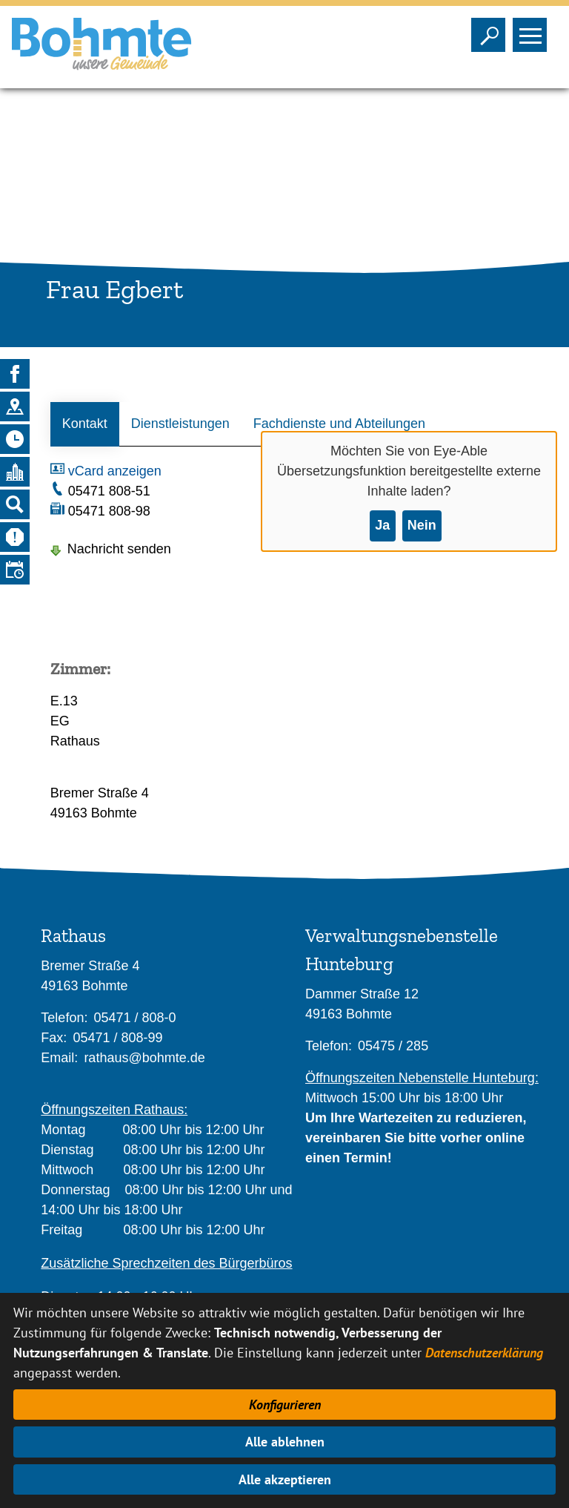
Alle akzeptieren (285, 1479)
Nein (421, 525)
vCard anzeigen (115, 471)
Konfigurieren (285, 1404)
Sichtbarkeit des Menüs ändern (533, 30)
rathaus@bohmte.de (144, 1057)
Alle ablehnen (285, 1441)
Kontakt (84, 423)
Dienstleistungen (180, 423)
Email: (59, 1057)
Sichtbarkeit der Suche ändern (491, 30)
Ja (382, 525)
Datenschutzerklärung (484, 1352)
